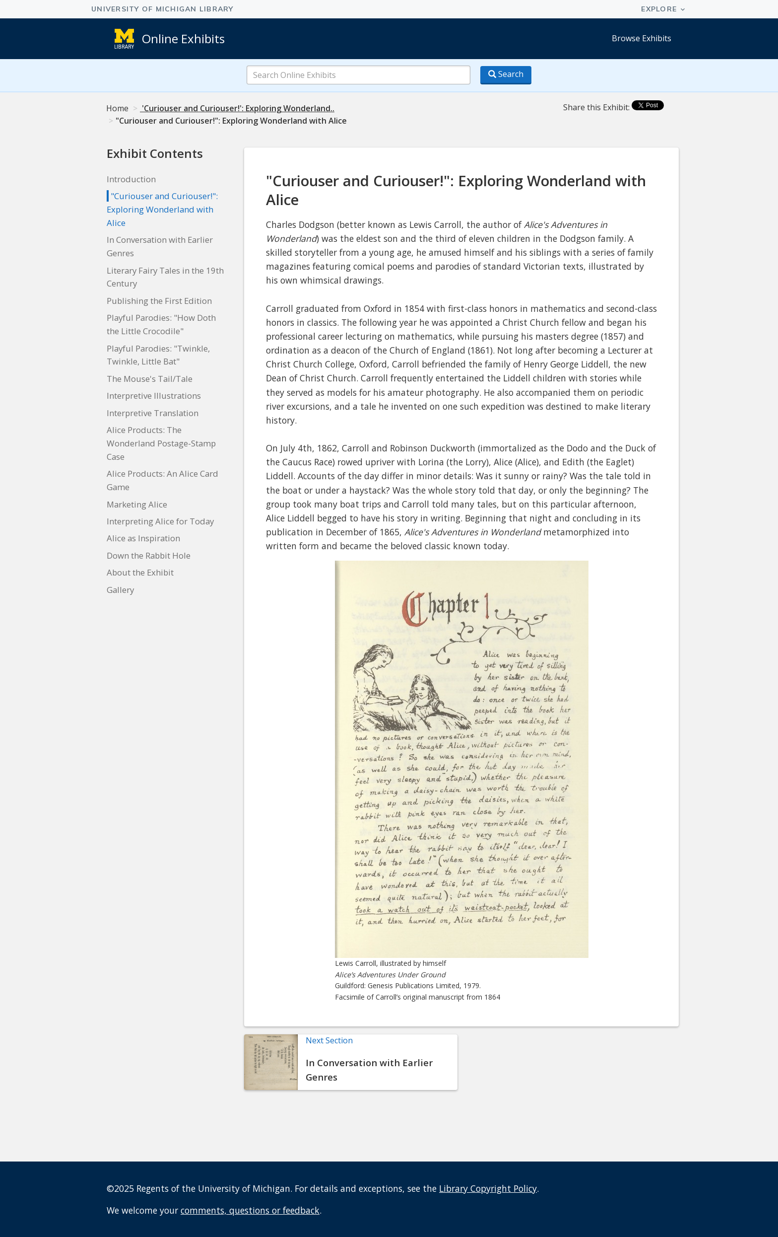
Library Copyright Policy (488, 1188)
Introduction (131, 179)
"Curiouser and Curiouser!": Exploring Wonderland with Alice (162, 209)
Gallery (120, 589)
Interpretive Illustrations (154, 395)
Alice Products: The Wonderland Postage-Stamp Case (161, 443)
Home (117, 108)
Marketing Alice (137, 504)
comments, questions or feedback (250, 1210)
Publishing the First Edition (159, 300)
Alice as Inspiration (143, 538)
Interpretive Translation (152, 413)
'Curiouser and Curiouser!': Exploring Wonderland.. (237, 108)
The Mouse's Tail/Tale (150, 378)
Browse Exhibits (641, 38)
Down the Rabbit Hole (149, 555)
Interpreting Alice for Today (160, 521)
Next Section (329, 1040)
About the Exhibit (140, 572)
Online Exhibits (183, 38)
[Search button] (505, 75)
